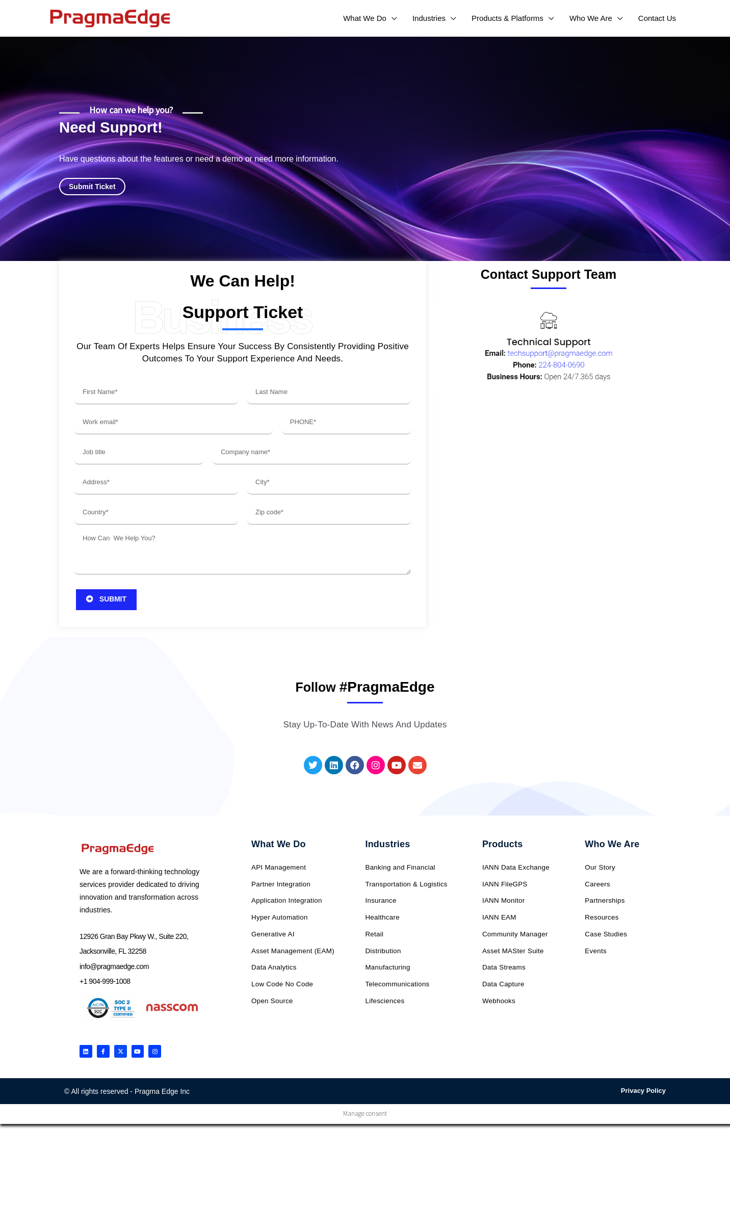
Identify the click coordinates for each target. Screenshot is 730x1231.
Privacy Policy (643, 1102)
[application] (391, 18)
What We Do (278, 851)
